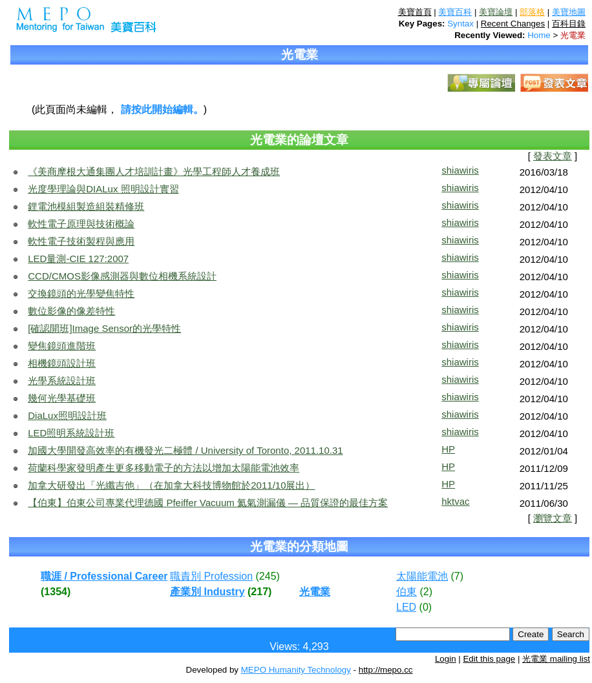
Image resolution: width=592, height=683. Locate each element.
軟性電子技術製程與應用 (81, 241)
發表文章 (552, 156)
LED (406, 607)
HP (448, 448)
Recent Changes (513, 23)
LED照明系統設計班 (71, 432)
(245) (268, 576)
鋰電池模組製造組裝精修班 (86, 206)
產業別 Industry (207, 591)
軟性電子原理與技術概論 (81, 223)
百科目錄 (569, 23)
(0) (425, 607)
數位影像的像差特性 (71, 310)
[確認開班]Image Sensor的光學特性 (104, 328)
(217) (259, 591)
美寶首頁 (415, 12)
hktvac (455, 501)
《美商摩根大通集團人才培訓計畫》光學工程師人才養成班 (154, 171)
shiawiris (460, 170)
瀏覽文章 (552, 518)
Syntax (460, 23)
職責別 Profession (211, 576)
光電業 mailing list (556, 659)
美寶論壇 (496, 12)
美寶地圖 (569, 12)
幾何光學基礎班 (62, 397)
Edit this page (489, 659)
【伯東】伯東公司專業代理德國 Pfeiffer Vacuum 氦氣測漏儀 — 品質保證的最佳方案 (208, 502)
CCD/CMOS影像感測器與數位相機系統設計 (122, 275)
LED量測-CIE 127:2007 (78, 258)
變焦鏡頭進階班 (62, 345)
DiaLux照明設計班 (67, 415)
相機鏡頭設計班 (62, 363)
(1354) (55, 591)
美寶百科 (455, 12)
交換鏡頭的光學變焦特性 (81, 293)
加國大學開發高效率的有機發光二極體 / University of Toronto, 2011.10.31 (185, 450)
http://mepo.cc (386, 670)
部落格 (532, 12)
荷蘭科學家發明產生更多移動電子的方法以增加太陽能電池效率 (163, 467)
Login (445, 659)
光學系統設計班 (62, 380)
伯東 (406, 591)
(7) (456, 576)
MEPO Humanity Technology (296, 670)
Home (539, 35)
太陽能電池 (422, 576)
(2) (425, 591)
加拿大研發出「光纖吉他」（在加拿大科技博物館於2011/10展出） (171, 485)
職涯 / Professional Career (104, 576)
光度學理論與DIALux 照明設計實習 (103, 188)
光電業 (573, 35)
